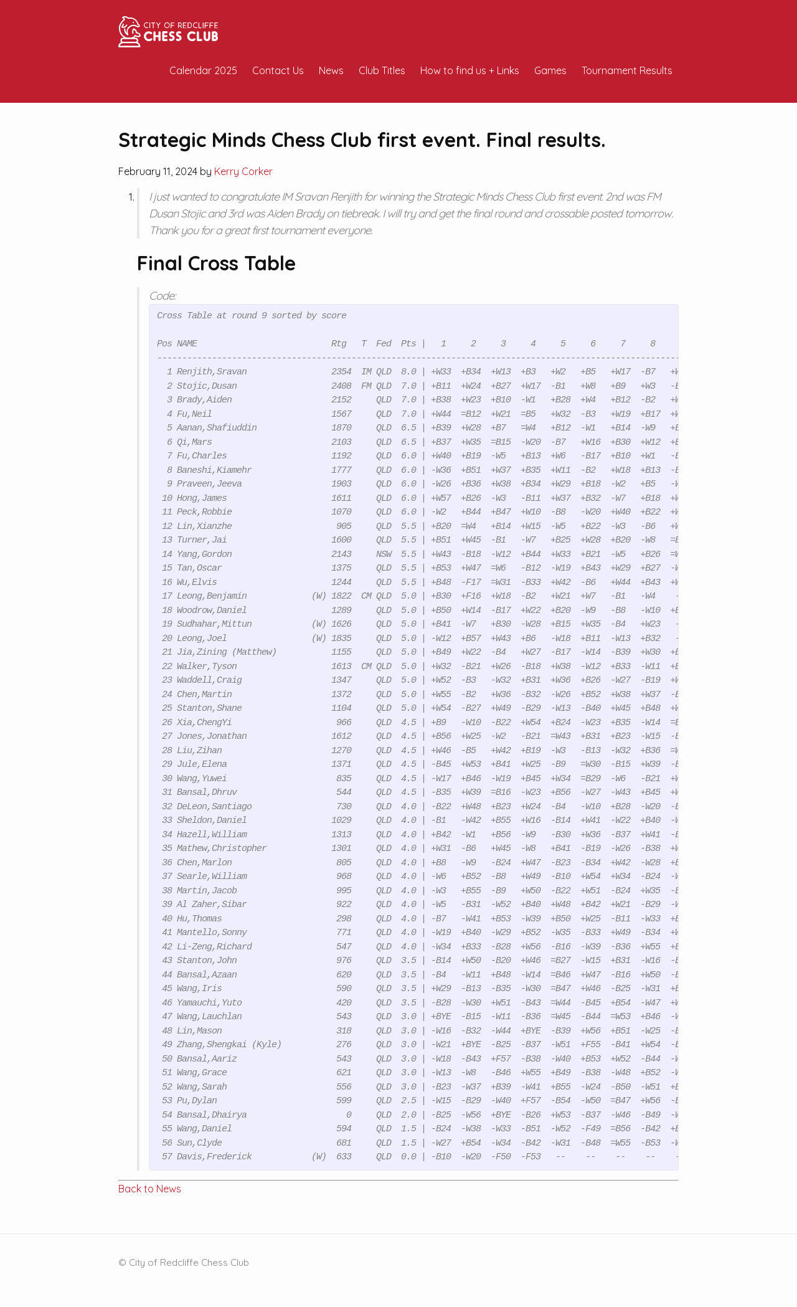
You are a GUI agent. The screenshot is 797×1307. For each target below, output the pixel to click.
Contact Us (278, 70)
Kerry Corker (243, 171)
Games (550, 70)
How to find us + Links (469, 70)
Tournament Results (627, 70)
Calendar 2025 (203, 70)
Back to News (149, 1188)
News (331, 70)
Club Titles (382, 70)
